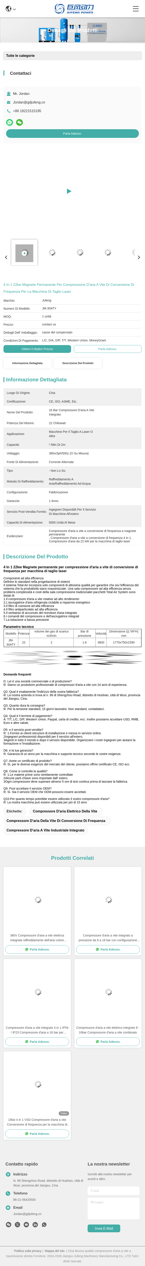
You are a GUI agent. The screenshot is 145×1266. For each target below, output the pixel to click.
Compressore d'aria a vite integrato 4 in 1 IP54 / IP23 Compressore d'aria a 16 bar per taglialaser (37, 1030)
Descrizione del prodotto (77, 363)
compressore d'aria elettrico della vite (65, 811)
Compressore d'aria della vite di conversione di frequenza (56, 821)
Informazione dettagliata (27, 363)
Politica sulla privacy (28, 1251)
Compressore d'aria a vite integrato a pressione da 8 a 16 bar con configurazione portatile (108, 938)
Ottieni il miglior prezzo (37, 348)
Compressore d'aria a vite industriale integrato (45, 830)
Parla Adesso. (72, 133)
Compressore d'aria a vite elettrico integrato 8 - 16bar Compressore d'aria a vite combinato (108, 1030)
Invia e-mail (104, 1228)
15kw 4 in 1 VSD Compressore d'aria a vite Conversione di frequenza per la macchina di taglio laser (37, 1122)
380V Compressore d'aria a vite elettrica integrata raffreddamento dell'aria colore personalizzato (37, 938)
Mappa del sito (55, 1251)
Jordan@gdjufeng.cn (29, 102)
